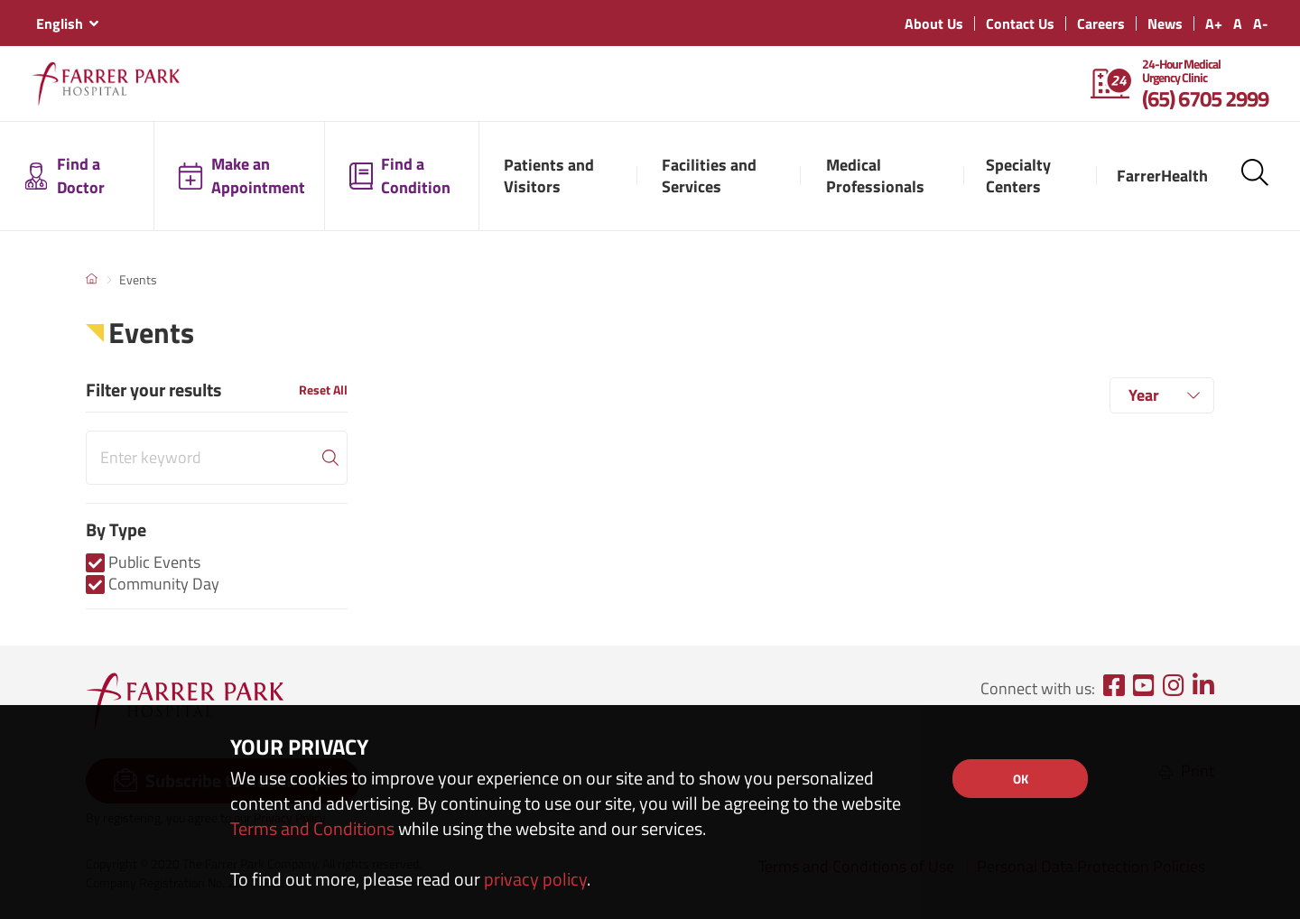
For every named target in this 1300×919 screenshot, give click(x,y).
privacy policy (535, 879)
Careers (1101, 23)
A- (1260, 23)
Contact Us (1020, 23)
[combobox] (67, 23)
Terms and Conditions (312, 828)
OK (1020, 778)
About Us (934, 23)
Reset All (323, 389)
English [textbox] (59, 23)
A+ (1213, 23)
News (1165, 23)
